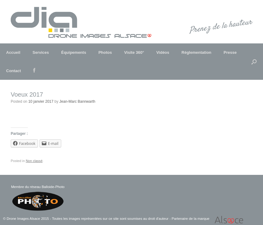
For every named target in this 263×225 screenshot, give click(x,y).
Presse (230, 52)
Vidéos (162, 52)
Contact (13, 70)
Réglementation (197, 52)
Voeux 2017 (27, 94)
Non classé (34, 161)
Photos (105, 52)
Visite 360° (134, 52)
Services (40, 52)
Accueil (13, 52)
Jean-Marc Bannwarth (77, 101)
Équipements (73, 52)
